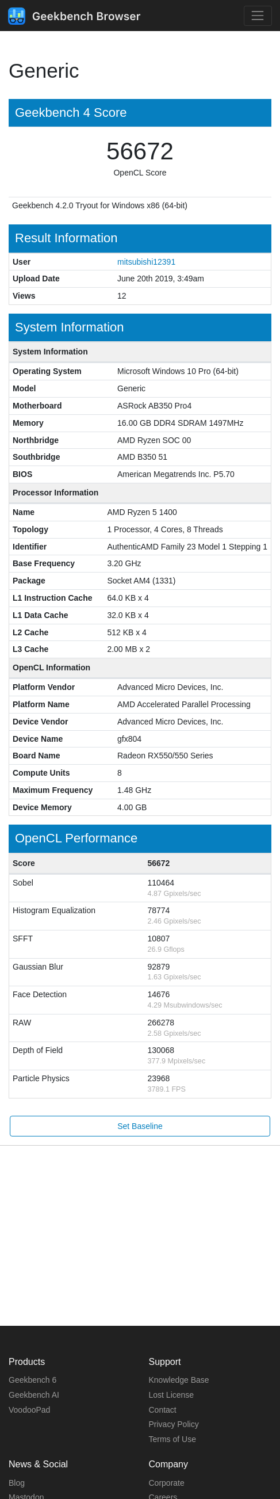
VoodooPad (29, 1409)
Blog (17, 1482)
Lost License (171, 1394)
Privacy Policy (174, 1424)
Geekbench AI (34, 1394)
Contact (163, 1409)
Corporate (167, 1482)
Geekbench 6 (32, 1379)
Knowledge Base (179, 1379)
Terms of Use (172, 1439)
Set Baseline (140, 1126)
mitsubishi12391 (146, 261)
